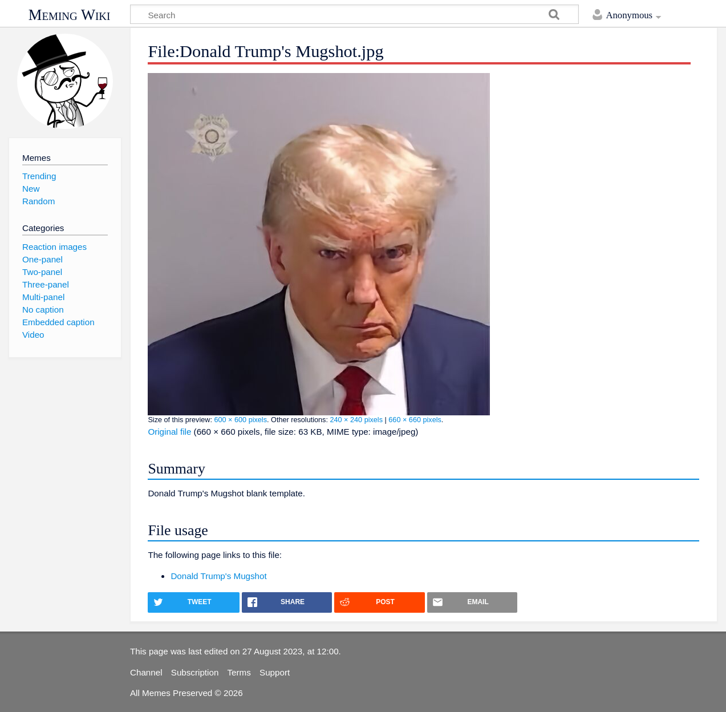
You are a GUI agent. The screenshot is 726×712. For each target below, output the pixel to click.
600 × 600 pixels (240, 420)
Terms (239, 672)
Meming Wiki (70, 14)
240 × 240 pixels (356, 420)
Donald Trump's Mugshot (218, 576)
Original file (169, 431)
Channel (146, 672)
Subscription (195, 672)
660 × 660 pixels (414, 420)
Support (274, 672)
